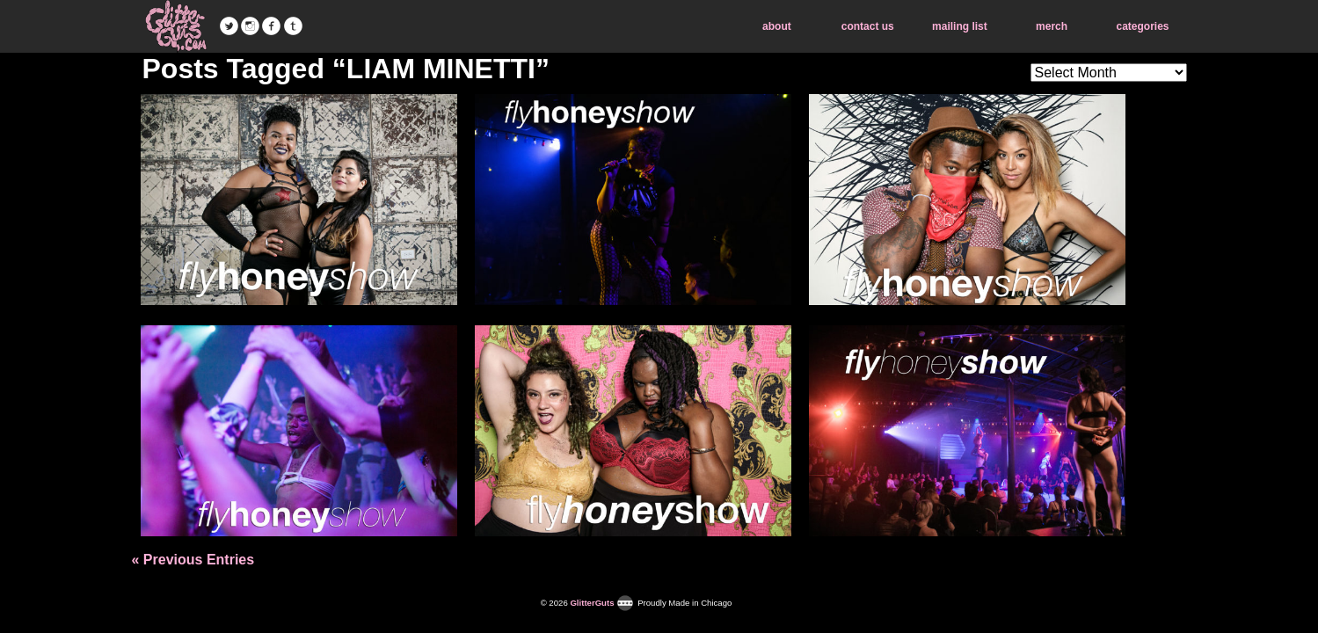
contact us (867, 26)
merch (1051, 26)
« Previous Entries (193, 559)
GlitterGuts (176, 26)
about (776, 26)
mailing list (959, 26)
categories (1142, 26)
